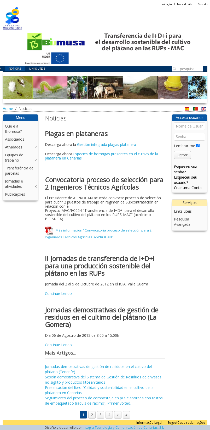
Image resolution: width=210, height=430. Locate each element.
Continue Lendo (58, 293)
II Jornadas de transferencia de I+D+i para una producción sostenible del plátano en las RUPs (99, 266)
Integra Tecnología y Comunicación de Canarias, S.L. (124, 427)
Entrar (182, 154)
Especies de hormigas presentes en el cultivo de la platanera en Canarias (101, 156)
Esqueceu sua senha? (185, 169)
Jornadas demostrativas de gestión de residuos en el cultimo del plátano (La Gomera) (101, 317)
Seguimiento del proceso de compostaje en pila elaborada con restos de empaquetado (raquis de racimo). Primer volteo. (104, 400)
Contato (202, 4)
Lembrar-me (184, 145)
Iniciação (166, 4)
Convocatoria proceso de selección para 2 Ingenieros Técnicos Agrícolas (104, 183)
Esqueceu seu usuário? (185, 180)
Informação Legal (149, 422)
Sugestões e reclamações (186, 422)
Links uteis (37, 68)
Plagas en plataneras (76, 133)
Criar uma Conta (188, 187)
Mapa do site (184, 4)
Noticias (15, 68)
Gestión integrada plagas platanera (106, 144)
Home (8, 108)
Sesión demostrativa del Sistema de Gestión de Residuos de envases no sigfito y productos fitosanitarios (103, 379)
